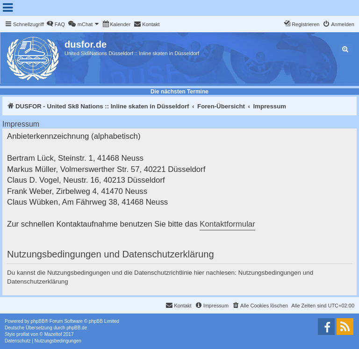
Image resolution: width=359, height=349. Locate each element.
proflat (22, 334)
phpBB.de (76, 327)
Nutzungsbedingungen (270, 272)
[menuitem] (55, 24)
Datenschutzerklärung (37, 281)
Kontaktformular (227, 224)
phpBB (38, 321)
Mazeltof (53, 334)
